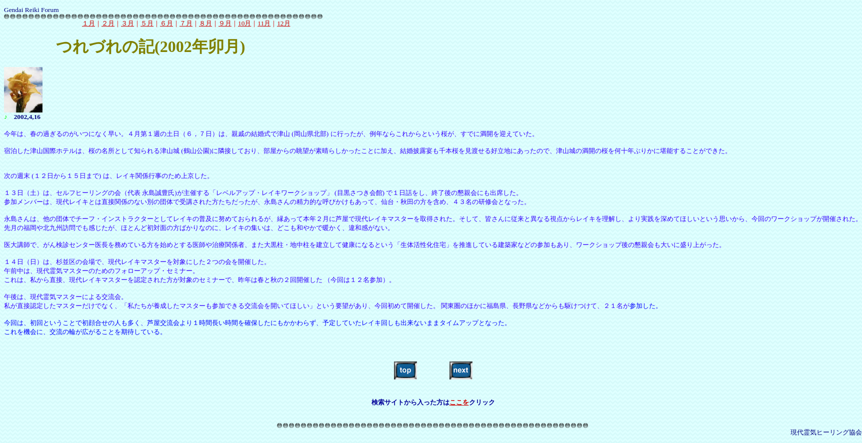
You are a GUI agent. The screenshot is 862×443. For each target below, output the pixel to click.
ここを (459, 402)
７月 (186, 23)
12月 (283, 23)
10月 (244, 23)
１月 (88, 23)
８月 (205, 23)
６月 (166, 23)
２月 (108, 23)
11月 (264, 23)
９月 (225, 23)
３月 (127, 23)
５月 (147, 23)
